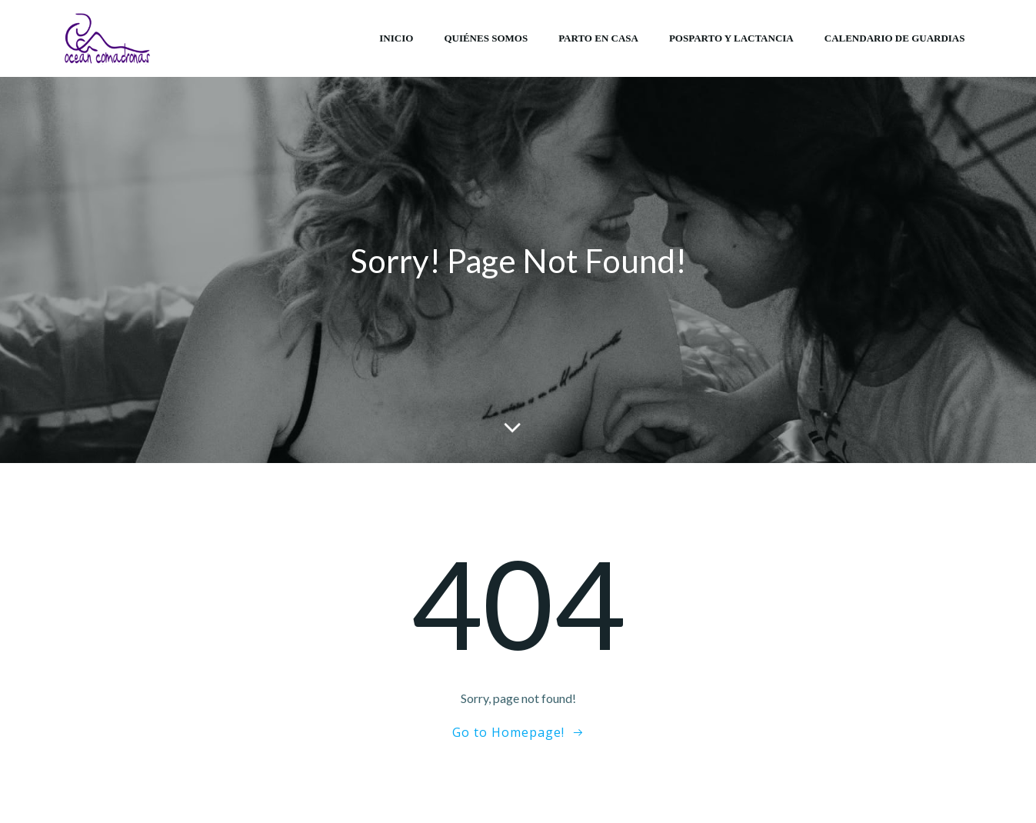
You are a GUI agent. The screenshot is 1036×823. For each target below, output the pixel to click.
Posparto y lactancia (731, 38)
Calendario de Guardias (894, 38)
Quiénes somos (486, 38)
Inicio (396, 38)
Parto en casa (598, 38)
